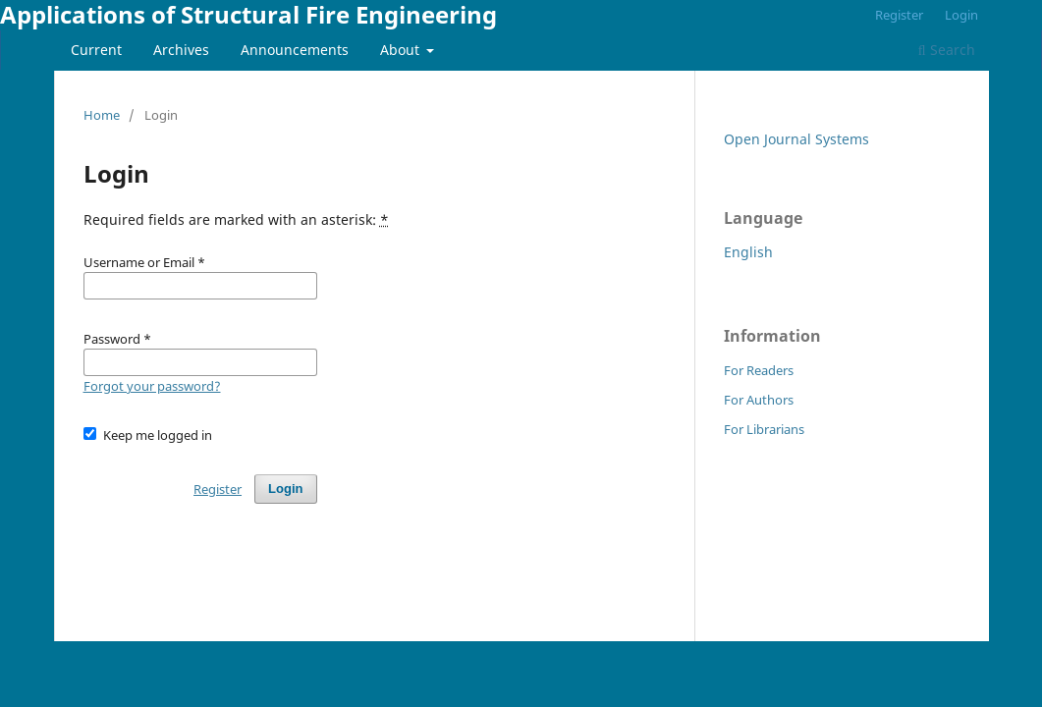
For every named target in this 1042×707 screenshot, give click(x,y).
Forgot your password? (152, 386)
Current (96, 49)
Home (101, 115)
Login (961, 15)
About (401, 49)
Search (946, 49)
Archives (181, 49)
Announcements (295, 49)
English (748, 252)
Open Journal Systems (796, 139)
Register (899, 15)
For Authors (759, 399)
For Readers (759, 370)
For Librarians (764, 429)
